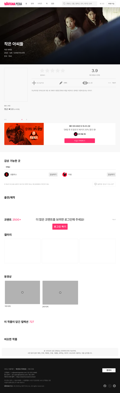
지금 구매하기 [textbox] (79, 141)
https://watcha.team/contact (26, 377)
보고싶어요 (37, 83)
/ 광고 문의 (31, 375)
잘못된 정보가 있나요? (104, 184)
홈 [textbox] (26, 4)
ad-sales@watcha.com (20, 375)
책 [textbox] (46, 4)
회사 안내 (31, 369)
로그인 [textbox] (102, 3)
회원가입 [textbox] (111, 3)
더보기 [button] (112, 83)
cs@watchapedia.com (24, 372)
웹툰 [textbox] (52, 4)
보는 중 (87, 83)
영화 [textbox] (32, 4)
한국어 (109, 370)
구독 (8, 167)
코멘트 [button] (63, 83)
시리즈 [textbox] (40, 4)
